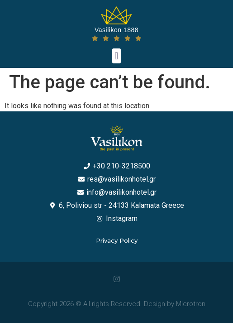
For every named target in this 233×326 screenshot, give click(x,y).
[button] (116, 55)
